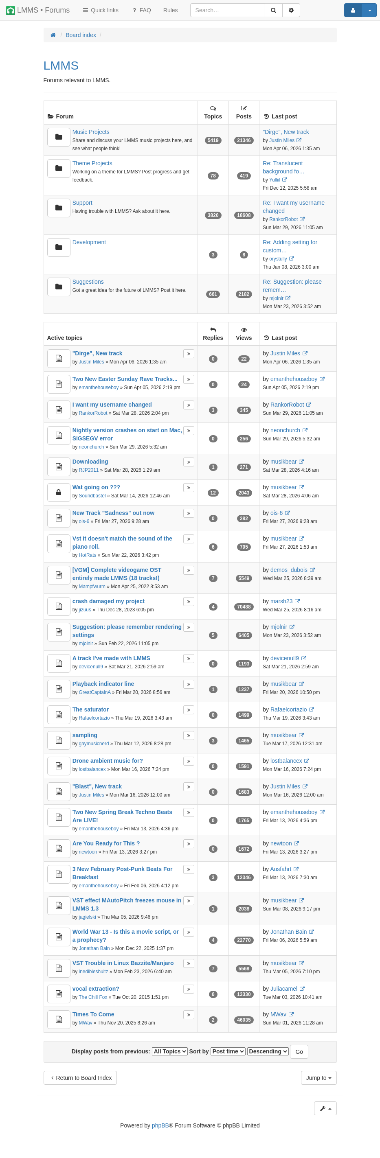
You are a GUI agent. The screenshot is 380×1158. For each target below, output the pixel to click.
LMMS (61, 65)
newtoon (88, 852)
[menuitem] (170, 10)
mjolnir (276, 298)
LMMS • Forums (38, 10)
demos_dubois (289, 570)
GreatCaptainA (95, 692)
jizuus (85, 610)
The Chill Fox (93, 997)
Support (82, 202)
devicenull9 (91, 667)
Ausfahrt (280, 869)
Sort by (217, 1051)
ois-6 (84, 521)
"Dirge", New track (286, 132)
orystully (278, 259)
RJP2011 (89, 470)
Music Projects (91, 132)
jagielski (87, 917)
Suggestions (88, 281)
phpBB (160, 1125)
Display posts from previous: (130, 1051)
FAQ (141, 10)
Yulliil (274, 180)
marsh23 (281, 601)
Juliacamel (283, 988)
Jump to (319, 1078)
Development (89, 242)
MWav (85, 1023)
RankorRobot (283, 219)
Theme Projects (92, 163)
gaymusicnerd (94, 743)
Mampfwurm (92, 586)
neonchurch (91, 447)
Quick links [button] (100, 10)
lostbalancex (92, 769)
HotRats (88, 555)
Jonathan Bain (94, 948)
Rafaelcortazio (94, 718)
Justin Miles (281, 140)
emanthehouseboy (99, 387)
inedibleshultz (93, 971)
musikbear (283, 461)
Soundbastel (92, 496)
